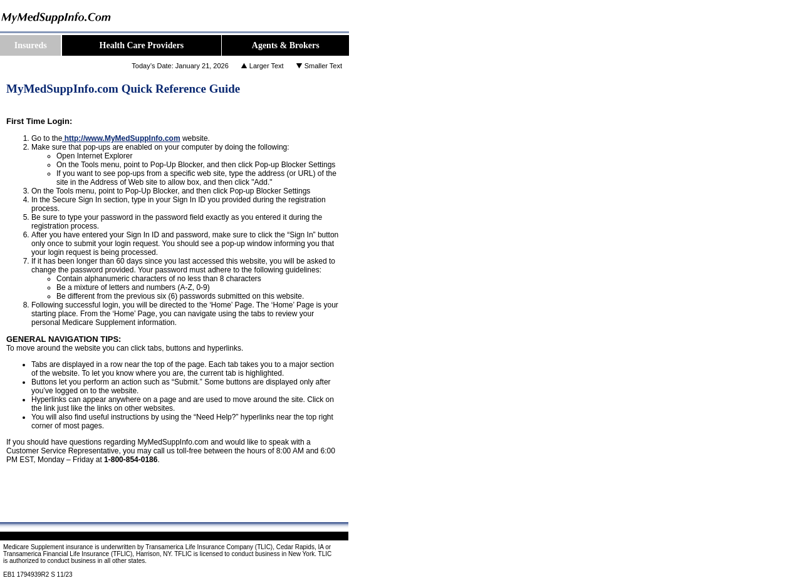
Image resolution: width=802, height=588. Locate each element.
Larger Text (266, 66)
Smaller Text (323, 66)
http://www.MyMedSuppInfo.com (121, 138)
